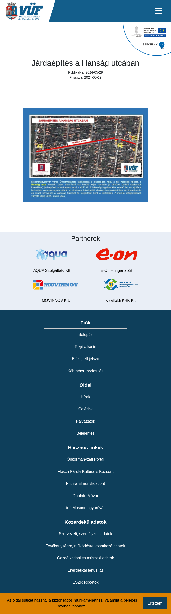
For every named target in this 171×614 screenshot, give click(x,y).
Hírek (85, 397)
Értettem (155, 603)
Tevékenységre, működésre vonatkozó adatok (85, 546)
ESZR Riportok (85, 582)
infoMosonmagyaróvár (85, 508)
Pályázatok (85, 421)
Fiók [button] (85, 322)
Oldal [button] (85, 385)
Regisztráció (85, 347)
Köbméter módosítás (86, 371)
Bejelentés (85, 433)
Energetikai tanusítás (85, 570)
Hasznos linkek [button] (85, 447)
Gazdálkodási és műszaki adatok (85, 558)
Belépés (86, 334)
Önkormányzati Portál (85, 459)
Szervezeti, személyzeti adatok (85, 534)
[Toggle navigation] (159, 11)
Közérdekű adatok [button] (85, 522)
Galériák (85, 409)
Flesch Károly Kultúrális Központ (85, 471)
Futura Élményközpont (85, 483)
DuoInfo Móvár (85, 496)
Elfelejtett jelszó (85, 359)
